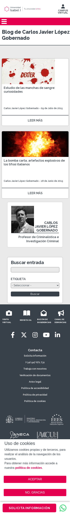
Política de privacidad (35, 394)
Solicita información (35, 355)
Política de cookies (35, 401)
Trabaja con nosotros (35, 368)
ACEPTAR (35, 479)
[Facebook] (13, 334)
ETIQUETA (18, 279)
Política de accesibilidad (35, 388)
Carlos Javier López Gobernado (21, 108)
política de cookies (28, 467)
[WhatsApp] (62, 507)
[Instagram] (35, 334)
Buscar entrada (27, 262)
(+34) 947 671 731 (35, 362)
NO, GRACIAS (35, 492)
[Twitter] (24, 334)
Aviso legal (35, 381)
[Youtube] (46, 334)
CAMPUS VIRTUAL (63, 10)
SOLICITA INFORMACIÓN (29, 508)
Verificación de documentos (35, 375)
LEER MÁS (35, 120)
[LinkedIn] (57, 334)
